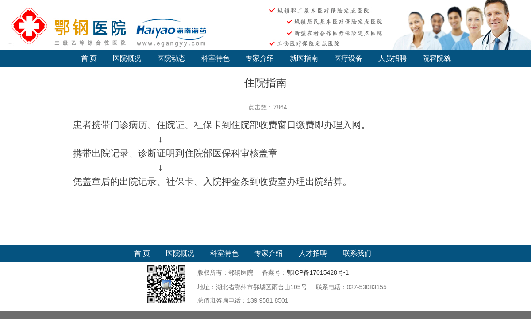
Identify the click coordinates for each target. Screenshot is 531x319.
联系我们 (357, 253)
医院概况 (127, 58)
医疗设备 (348, 58)
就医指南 (304, 58)
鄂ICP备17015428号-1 (318, 272)
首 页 (89, 58)
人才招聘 (313, 253)
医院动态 (171, 58)
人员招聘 (392, 58)
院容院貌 (437, 58)
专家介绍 (260, 58)
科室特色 (215, 58)
